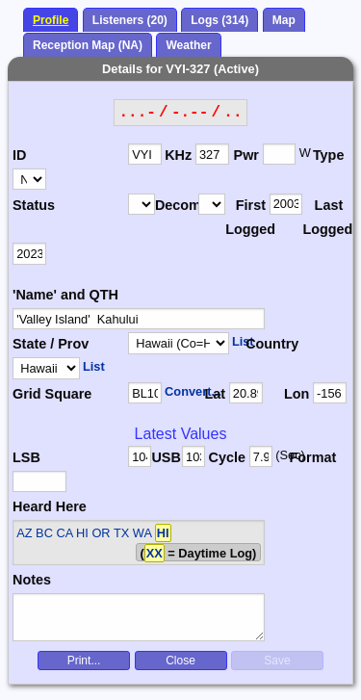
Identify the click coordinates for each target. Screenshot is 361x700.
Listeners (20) (130, 20)
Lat (214, 394)
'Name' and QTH (65, 294)
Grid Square (52, 394)
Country (270, 343)
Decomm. (176, 205)
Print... (84, 660)
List (243, 341)
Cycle (227, 457)
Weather (188, 45)
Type (329, 155)
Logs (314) (219, 20)
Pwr (246, 155)
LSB (26, 457)
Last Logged (324, 217)
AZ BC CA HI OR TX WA (93, 533)
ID (19, 155)
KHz (178, 155)
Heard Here (50, 506)
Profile (50, 20)
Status (34, 205)
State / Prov (51, 343)
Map (284, 20)
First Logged (247, 217)
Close (180, 660)
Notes (32, 579)
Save (277, 660)
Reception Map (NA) (87, 45)
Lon (296, 394)
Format (307, 457)
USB (165, 457)
